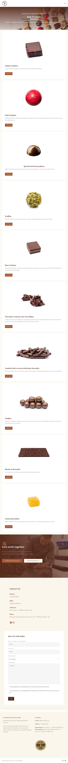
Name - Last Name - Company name (34, 644)
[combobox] (34, 659)
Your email (34, 651)
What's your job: (34, 657)
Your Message (34, 673)
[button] (65, 3)
